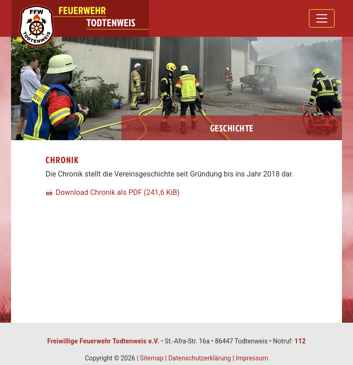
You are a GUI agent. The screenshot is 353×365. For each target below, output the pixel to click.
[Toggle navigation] (322, 18)
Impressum (252, 358)
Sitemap (151, 358)
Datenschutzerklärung (199, 358)
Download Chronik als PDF (118, 192)
